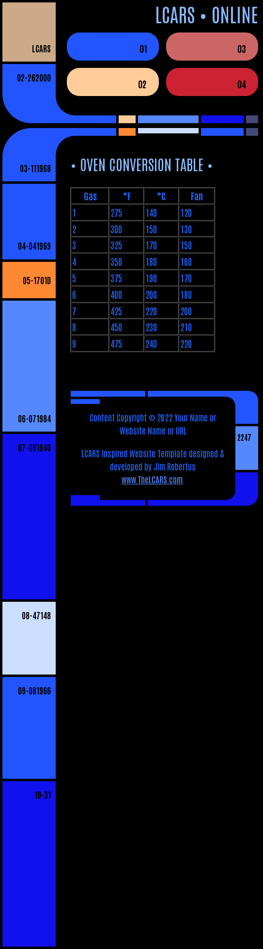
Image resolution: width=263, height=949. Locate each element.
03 (241, 48)
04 (241, 84)
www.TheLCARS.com (152, 479)
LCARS (41, 48)
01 (143, 48)
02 (142, 84)
